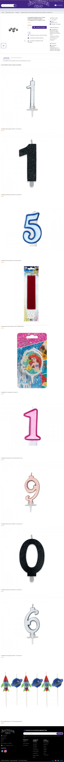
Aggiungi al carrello (39, 27)
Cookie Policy (35, 749)
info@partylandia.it (53, 22)
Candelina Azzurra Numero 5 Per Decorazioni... (11, 260)
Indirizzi (45, 751)
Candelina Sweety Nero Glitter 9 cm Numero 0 (11, 589)
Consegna (35, 742)
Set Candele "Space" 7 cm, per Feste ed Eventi (11, 721)
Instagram (5, 751)
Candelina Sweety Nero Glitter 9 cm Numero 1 (11, 194)
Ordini (45, 746)
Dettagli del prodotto (16, 57)
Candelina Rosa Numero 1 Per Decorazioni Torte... (12, 458)
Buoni (45, 753)
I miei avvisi (46, 755)
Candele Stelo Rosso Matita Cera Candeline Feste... (12, 326)
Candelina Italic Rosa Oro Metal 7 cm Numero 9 (11, 524)
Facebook (2, 751)
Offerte (24, 741)
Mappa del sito (36, 755)
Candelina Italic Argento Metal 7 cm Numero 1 (11, 129)
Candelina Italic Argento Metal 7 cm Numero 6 (11, 655)
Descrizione (6, 57)
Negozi (34, 757)
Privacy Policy (36, 751)
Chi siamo (35, 748)
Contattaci (35, 753)
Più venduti (25, 745)
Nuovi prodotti (26, 743)
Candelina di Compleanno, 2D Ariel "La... (9, 392)
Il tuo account (46, 740)
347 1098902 (58, 24)
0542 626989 (53, 19)
